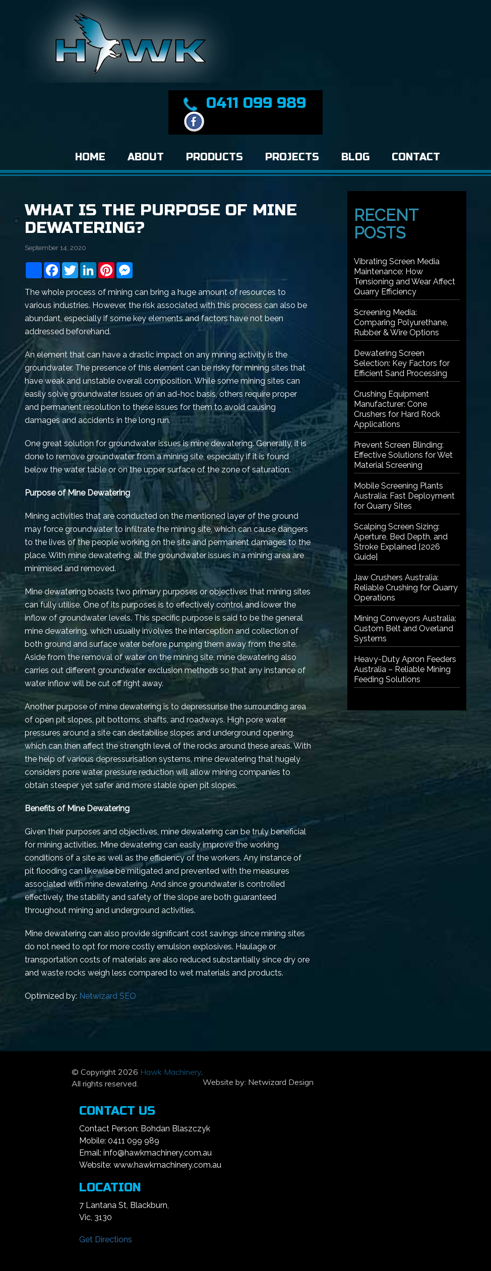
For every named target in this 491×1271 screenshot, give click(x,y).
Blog (355, 157)
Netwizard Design (281, 1082)
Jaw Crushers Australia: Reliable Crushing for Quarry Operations (406, 587)
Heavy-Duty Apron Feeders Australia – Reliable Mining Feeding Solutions (405, 669)
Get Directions (105, 1239)
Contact (416, 157)
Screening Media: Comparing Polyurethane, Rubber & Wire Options (401, 322)
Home (90, 157)
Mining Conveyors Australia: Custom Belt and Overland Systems (405, 628)
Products (214, 157)
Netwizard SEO (107, 996)
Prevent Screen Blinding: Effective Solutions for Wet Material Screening (403, 455)
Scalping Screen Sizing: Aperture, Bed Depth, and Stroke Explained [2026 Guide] (401, 542)
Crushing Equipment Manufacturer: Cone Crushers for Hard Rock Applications (397, 409)
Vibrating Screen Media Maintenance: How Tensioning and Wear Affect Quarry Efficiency (404, 276)
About (146, 157)
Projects (292, 157)
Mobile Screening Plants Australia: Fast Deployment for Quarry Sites (404, 496)
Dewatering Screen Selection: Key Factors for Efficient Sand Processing (402, 363)
